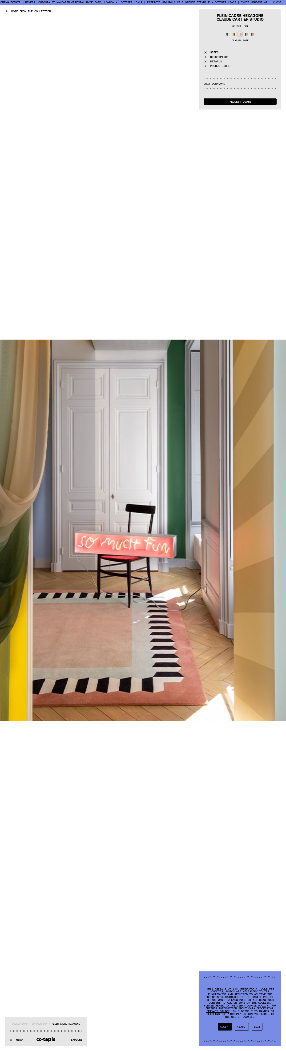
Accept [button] (225, 1026)
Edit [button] (257, 1026)
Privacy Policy (218, 1011)
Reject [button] (242, 1026)
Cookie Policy (257, 1005)
